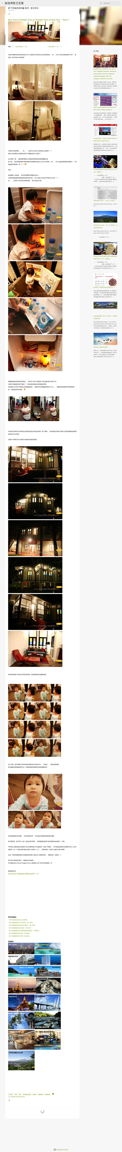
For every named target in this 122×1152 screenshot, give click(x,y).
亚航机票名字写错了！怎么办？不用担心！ (105, 200)
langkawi (40, 1094)
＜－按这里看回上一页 (19, 46)
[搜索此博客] (112, 3)
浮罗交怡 (11, 1094)
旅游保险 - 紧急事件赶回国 (101, 347)
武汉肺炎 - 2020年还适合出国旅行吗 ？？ (104, 287)
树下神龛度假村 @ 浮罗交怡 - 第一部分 (21, 922)
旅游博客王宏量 (14, 3)
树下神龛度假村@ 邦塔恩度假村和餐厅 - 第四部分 (24, 930)
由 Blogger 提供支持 (61, 1149)
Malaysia (47, 1094)
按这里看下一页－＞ (54, 46)
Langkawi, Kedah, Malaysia (18, 1096)
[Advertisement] (42, 1133)
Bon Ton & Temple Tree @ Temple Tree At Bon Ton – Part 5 (38, 20)
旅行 (20, 1094)
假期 (16, 1094)
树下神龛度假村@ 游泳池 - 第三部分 (20, 928)
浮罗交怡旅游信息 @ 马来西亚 (18, 920)
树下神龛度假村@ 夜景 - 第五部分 (19, 933)
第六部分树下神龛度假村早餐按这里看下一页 (23, 874)
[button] (9, 14)
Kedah (34, 1094)
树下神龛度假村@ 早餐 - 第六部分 (19, 936)
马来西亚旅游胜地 (27, 1094)
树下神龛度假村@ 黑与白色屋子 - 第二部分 (22, 925)
